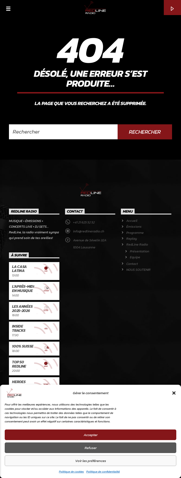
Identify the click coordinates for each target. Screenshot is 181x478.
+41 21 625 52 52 (84, 222)
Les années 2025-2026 (22, 308)
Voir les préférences (90, 460)
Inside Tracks (18, 328)
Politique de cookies (71, 472)
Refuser (91, 447)
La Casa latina (19, 269)
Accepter (91, 434)
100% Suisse (22, 346)
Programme (135, 232)
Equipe (135, 257)
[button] (174, 393)
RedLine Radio (137, 244)
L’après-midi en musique (23, 288)
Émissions (134, 226)
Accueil (131, 220)
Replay (131, 238)
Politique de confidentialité (103, 472)
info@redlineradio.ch (88, 231)
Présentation (139, 251)
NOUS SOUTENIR (138, 269)
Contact (132, 263)
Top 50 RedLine (19, 364)
